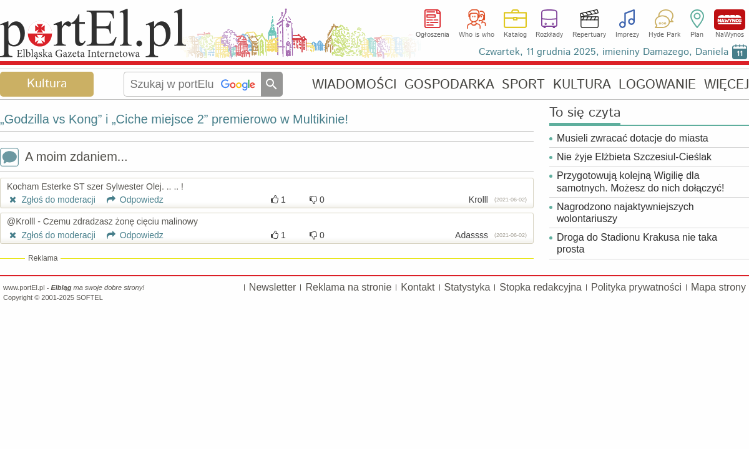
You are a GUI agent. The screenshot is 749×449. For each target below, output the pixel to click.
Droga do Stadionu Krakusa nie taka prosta (637, 243)
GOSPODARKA (449, 84)
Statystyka (467, 287)
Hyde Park (664, 35)
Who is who (476, 35)
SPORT (523, 84)
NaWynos (729, 19)
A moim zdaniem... (64, 158)
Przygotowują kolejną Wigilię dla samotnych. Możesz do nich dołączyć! (641, 181)
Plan (696, 35)
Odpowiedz (131, 200)
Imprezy (627, 35)
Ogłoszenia (432, 35)
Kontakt (417, 287)
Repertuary (589, 35)
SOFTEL (89, 297)
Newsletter (272, 287)
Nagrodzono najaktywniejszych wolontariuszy (625, 212)
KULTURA (582, 84)
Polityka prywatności (636, 287)
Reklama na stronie (348, 287)
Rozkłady (549, 35)
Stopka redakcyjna (540, 287)
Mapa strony (718, 287)
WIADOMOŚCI (354, 84)
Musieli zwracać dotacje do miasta (632, 138)
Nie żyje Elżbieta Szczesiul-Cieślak (634, 157)
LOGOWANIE (657, 84)
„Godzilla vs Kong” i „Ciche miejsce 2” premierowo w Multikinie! (174, 119)
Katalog (515, 35)
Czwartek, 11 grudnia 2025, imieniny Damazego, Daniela (603, 52)
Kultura (47, 84)
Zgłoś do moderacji (51, 200)
